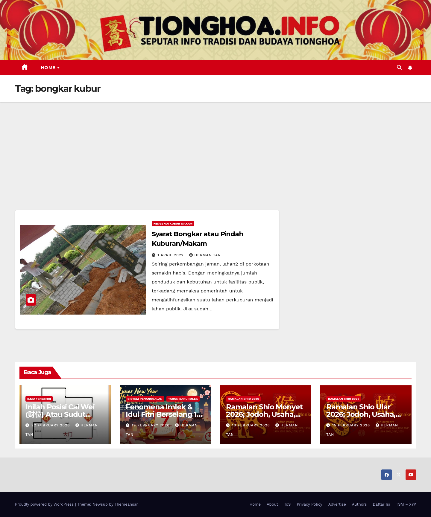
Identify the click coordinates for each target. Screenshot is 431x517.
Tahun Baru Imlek (183, 398)
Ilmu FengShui (39, 398)
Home (49, 67)
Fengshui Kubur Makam (173, 223)
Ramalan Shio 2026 (243, 398)
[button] (399, 67)
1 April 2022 (171, 255)
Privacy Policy (309, 504)
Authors (359, 504)
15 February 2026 (351, 425)
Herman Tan (205, 255)
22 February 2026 (51, 425)
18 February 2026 (251, 425)
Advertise (337, 504)
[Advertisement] (215, 147)
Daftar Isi (381, 504)
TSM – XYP (406, 504)
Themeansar (126, 504)
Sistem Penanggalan (145, 398)
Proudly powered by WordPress (45, 504)
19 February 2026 (151, 425)
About (272, 504)
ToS (287, 504)
